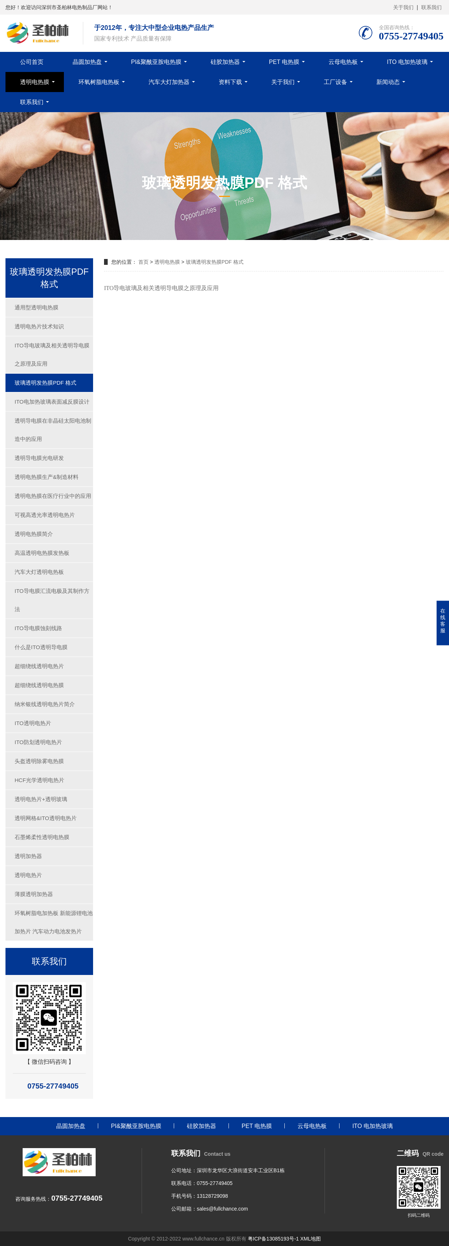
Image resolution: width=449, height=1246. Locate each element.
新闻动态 (388, 82)
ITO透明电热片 (33, 723)
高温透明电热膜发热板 (42, 553)
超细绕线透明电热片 (39, 666)
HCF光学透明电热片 (39, 780)
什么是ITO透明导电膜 (41, 647)
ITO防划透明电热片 (38, 742)
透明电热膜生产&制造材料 (46, 477)
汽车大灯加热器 (169, 82)
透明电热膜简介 (34, 534)
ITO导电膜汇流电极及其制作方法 (52, 600)
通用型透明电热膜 (36, 307)
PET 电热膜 (284, 62)
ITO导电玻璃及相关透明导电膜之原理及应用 (52, 354)
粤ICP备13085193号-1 (273, 1239)
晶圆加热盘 (87, 62)
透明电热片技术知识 (39, 326)
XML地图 (310, 1239)
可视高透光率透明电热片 (45, 515)
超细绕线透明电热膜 (39, 685)
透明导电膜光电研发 (39, 458)
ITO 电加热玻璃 (407, 62)
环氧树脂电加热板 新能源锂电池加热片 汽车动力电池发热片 (54, 922)
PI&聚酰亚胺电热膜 (156, 62)
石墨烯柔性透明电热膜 (42, 837)
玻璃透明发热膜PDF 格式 (45, 383)
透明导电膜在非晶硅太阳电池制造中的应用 (53, 430)
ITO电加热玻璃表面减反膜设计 (52, 402)
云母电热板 (343, 62)
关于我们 (403, 7)
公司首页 (31, 62)
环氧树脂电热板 (98, 82)
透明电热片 (28, 875)
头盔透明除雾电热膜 (39, 761)
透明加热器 (28, 856)
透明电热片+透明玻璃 (41, 799)
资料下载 (230, 82)
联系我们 (431, 7)
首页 (143, 262)
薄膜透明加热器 (34, 894)
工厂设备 (335, 82)
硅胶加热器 (225, 62)
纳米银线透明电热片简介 (45, 704)
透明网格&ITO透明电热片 (46, 818)
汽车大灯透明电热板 (39, 572)
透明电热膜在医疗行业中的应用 (53, 496)
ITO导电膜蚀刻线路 (38, 628)
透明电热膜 (34, 82)
